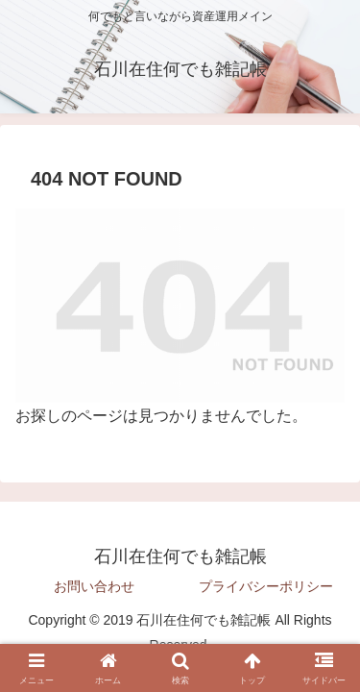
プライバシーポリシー (266, 586)
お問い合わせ (94, 586)
